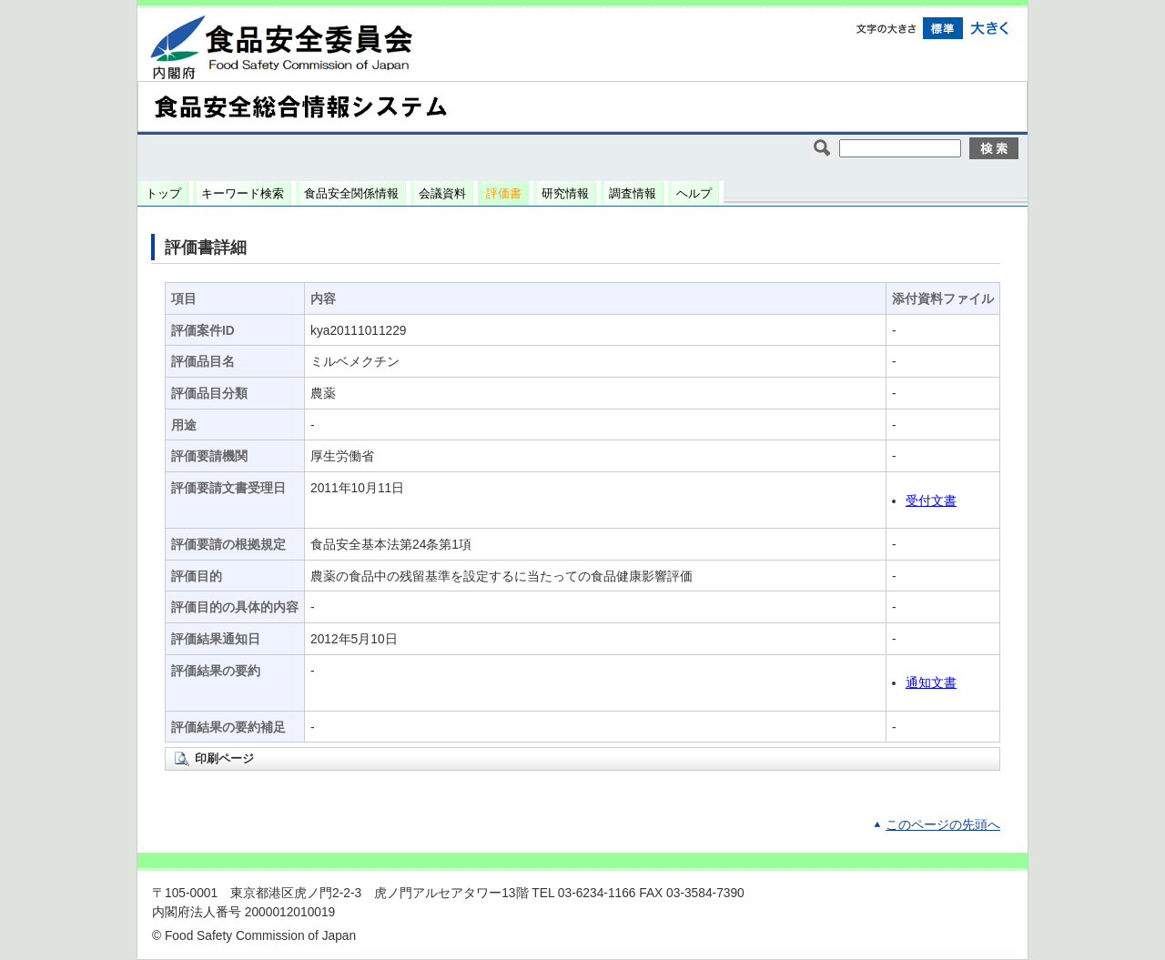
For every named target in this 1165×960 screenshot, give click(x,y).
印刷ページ (224, 758)
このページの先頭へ (943, 825)
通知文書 (931, 683)
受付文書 (931, 501)
